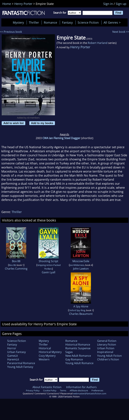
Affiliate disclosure (79, 390)
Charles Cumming (16, 268)
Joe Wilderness (77, 265)
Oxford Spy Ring (77, 310)
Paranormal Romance (21, 363)
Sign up (121, 4)
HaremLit (13, 359)
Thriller (34, 22)
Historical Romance (77, 344)
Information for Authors (81, 387)
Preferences (97, 390)
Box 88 (16, 261)
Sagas (69, 352)
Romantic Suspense (77, 348)
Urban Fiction (105, 348)
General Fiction (106, 341)
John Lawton (81, 268)
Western (44, 359)
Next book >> (120, 32)
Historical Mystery (50, 352)
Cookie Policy (49, 390)
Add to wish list (13, 123)
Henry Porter (80, 47)
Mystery (18, 22)
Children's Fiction (108, 359)
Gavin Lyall (48, 272)
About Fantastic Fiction (47, 387)
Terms (63, 390)
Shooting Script (48, 261)
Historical (45, 348)
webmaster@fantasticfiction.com (89, 393)
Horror (11, 348)
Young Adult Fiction (109, 356)
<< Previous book (11, 32)
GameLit (12, 356)
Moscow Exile (80, 261)
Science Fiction (88, 22)
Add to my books (42, 123)
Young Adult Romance (79, 363)
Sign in (108, 4)
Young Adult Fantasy (20, 367)
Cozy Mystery (47, 356)
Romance (50, 22)
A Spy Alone (80, 306)
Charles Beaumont (81, 314)
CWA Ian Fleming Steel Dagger (61, 138)
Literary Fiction (106, 344)
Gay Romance (74, 359)
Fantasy (67, 22)
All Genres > (113, 22)
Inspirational (105, 352)
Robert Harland (97, 43)
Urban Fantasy (16, 352)
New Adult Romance (78, 356)
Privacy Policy (33, 390)
